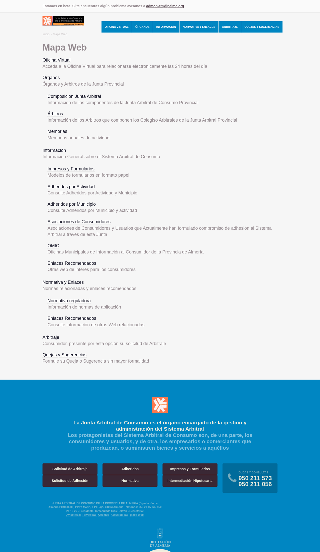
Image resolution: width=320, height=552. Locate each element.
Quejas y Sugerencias (261, 26)
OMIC (53, 245)
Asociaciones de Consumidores (79, 221)
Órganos (142, 26)
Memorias (57, 131)
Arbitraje (230, 26)
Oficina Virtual (117, 26)
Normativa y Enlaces (199, 26)
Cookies (103, 514)
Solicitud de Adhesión (70, 481)
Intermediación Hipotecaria (190, 481)
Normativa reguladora (69, 300)
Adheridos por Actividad (71, 186)
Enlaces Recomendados (72, 263)
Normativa (130, 481)
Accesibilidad (119, 514)
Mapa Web (137, 514)
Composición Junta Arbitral (74, 96)
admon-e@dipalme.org (165, 6)
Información (166, 26)
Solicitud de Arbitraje (70, 469)
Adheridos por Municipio (72, 204)
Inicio (46, 34)
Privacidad (89, 514)
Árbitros (55, 113)
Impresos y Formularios (71, 168)
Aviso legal (73, 514)
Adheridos (129, 469)
